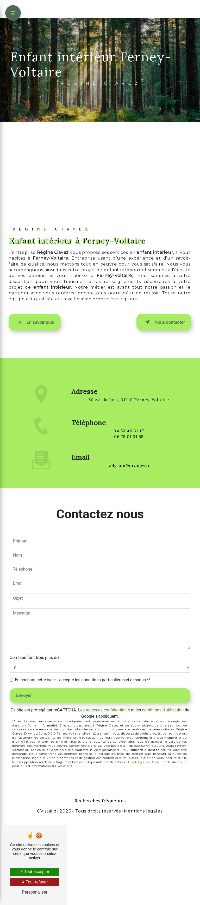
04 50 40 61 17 (129, 519)
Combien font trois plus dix (34, 739)
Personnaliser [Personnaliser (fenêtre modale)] (34, 892)
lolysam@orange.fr (128, 541)
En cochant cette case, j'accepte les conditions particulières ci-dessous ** (83, 762)
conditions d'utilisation (163, 792)
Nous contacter (164, 404)
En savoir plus (34, 404)
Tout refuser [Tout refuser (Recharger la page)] (34, 882)
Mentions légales (143, 893)
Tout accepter (34, 871)
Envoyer (24, 777)
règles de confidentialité (108, 792)
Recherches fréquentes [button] (100, 883)
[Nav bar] (13, 13)
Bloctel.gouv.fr (139, 844)
